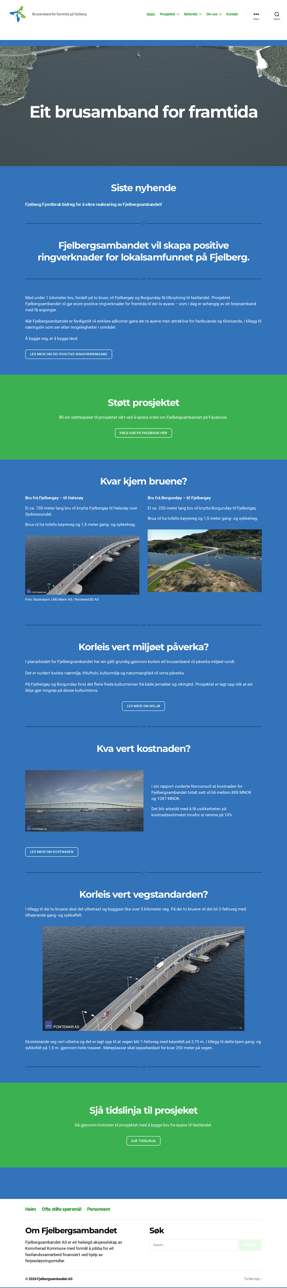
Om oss (211, 14)
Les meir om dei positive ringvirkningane (68, 355)
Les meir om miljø (143, 707)
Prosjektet (167, 14)
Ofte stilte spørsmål (61, 1210)
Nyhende (191, 14)
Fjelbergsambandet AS (55, 1279)
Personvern (98, 1210)
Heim (151, 14)
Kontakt (232, 14)
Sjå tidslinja (143, 1141)
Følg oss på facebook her (143, 433)
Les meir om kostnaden (52, 852)
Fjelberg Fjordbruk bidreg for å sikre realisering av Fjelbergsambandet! (93, 205)
